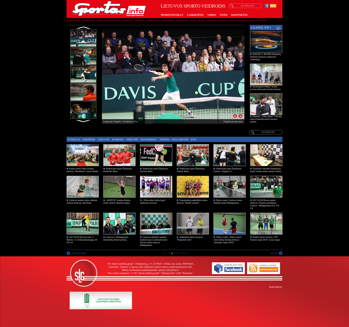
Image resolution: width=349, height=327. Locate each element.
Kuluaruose (258, 20)
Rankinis (167, 20)
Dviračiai (152, 20)
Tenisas (128, 20)
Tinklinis (181, 20)
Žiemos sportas (217, 20)
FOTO (223, 14)
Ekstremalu (149, 139)
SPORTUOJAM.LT (172, 14)
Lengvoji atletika (108, 20)
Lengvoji (103, 139)
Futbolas (88, 20)
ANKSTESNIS (78, 253)
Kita (194, 139)
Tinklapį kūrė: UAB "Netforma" (177, 273)
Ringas (139, 20)
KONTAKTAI (239, 14)
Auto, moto (197, 20)
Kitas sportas (238, 20)
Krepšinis (73, 20)
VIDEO (211, 14)
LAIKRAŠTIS (195, 14)
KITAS (274, 253)
